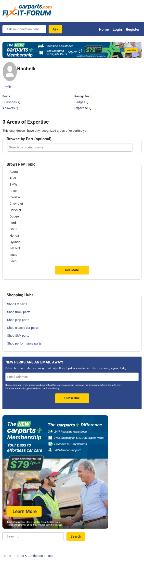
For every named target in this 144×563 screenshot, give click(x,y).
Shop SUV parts (18, 335)
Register (133, 29)
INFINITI (15, 248)
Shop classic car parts (23, 328)
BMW (13, 184)
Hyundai (15, 242)
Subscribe (72, 398)
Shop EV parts (17, 304)
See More (72, 270)
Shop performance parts (24, 343)
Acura (14, 171)
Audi (13, 178)
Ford (13, 223)
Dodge (14, 216)
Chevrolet (16, 203)
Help (50, 556)
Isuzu (13, 255)
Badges (79, 102)
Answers (8, 108)
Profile (7, 87)
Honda (14, 235)
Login (117, 29)
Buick (13, 191)
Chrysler (15, 210)
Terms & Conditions (29, 556)
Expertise (81, 108)
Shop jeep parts (18, 320)
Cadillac (15, 197)
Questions (9, 102)
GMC (13, 229)
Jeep (13, 261)
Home (104, 29)
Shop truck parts (18, 312)
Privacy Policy (52, 388)
